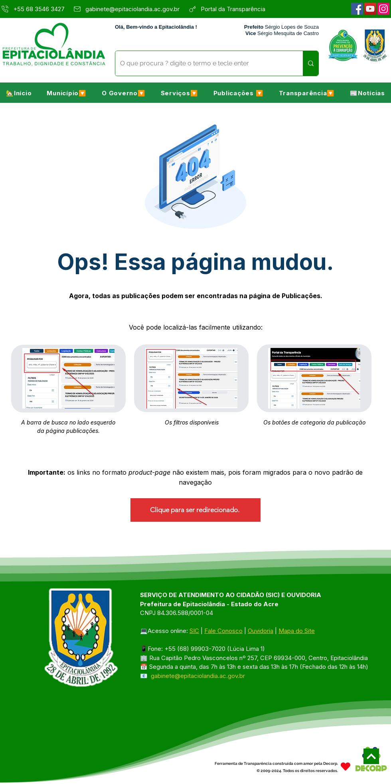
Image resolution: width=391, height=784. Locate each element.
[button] (67, 93)
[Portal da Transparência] (238, 8)
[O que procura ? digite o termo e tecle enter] (203, 63)
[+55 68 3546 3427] (34, 8)
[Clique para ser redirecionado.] (195, 510)
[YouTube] (370, 9)
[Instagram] (383, 9)
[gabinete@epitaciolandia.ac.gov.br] (128, 8)
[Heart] (345, 766)
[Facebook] (357, 9)
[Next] (371, 756)
